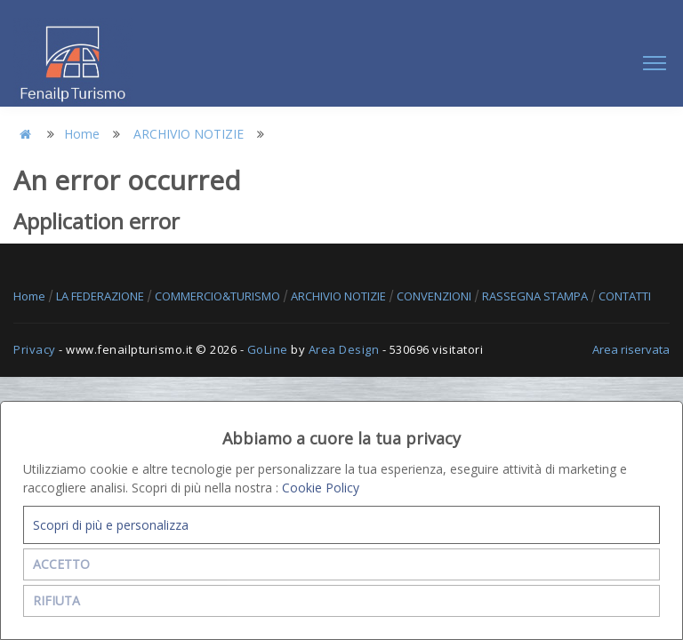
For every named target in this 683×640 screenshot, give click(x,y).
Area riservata (631, 349)
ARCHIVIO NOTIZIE (188, 133)
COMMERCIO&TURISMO (219, 296)
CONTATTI (625, 296)
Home (82, 133)
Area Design (344, 349)
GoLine (267, 349)
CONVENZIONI (435, 296)
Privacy (34, 349)
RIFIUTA (56, 600)
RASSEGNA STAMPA (536, 296)
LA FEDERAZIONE (101, 296)
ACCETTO (61, 564)
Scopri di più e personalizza (111, 524)
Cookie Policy (320, 487)
